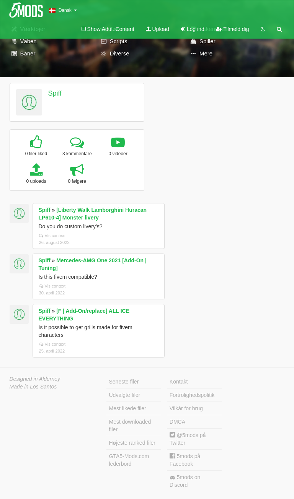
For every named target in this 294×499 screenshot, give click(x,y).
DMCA (177, 422)
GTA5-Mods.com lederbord (129, 460)
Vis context (52, 235)
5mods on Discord (185, 481)
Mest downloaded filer (130, 425)
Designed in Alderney (35, 379)
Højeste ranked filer (132, 443)
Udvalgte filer (124, 395)
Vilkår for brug (186, 408)
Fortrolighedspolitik (192, 395)
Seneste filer (124, 382)
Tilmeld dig (232, 29)
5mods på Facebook (185, 460)
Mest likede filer (127, 408)
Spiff (55, 93)
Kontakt (179, 382)
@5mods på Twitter (188, 439)
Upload (157, 29)
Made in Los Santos (33, 387)
